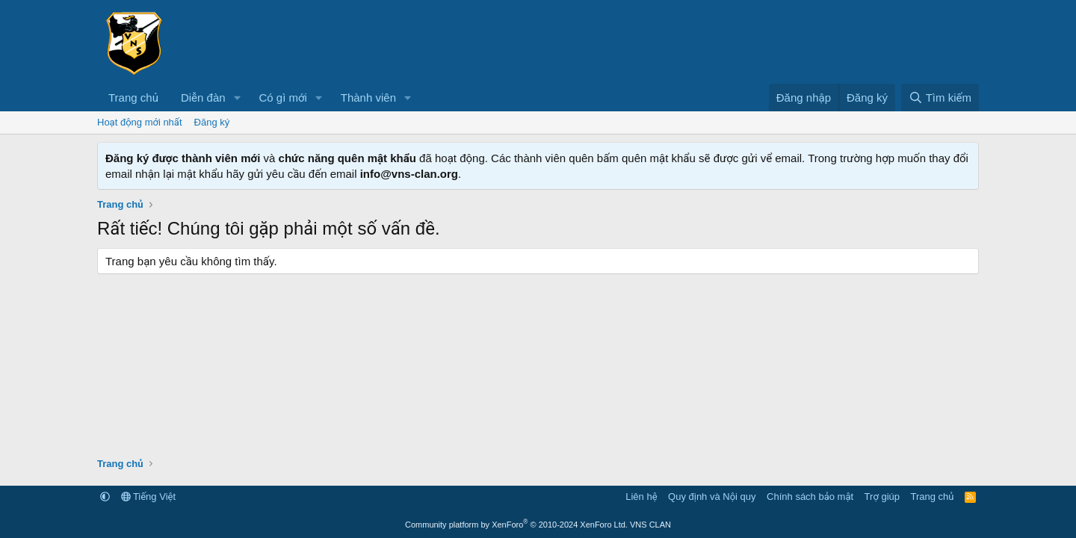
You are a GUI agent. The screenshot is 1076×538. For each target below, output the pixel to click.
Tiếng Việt (148, 496)
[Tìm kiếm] (940, 97)
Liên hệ (641, 496)
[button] (236, 97)
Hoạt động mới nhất (139, 122)
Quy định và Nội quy (712, 496)
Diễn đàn (203, 97)
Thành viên (368, 97)
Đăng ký (212, 122)
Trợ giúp (882, 496)
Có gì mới (282, 97)
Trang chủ (133, 97)
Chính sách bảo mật (810, 496)
